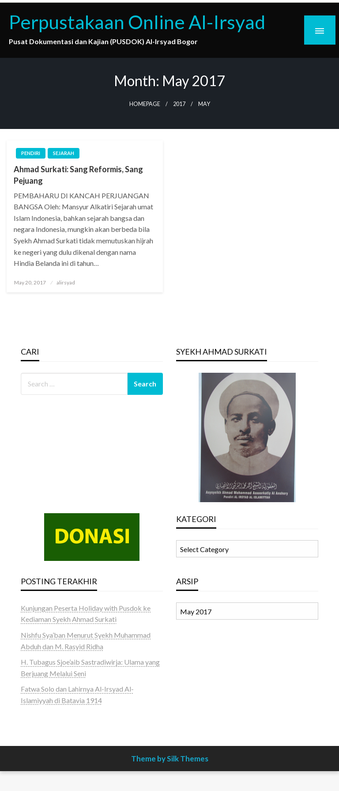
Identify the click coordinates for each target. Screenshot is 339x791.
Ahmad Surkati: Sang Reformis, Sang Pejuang (78, 174)
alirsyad (65, 282)
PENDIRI (30, 153)
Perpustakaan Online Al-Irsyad (137, 21)
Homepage (144, 104)
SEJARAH (63, 153)
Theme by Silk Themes (169, 758)
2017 (179, 104)
